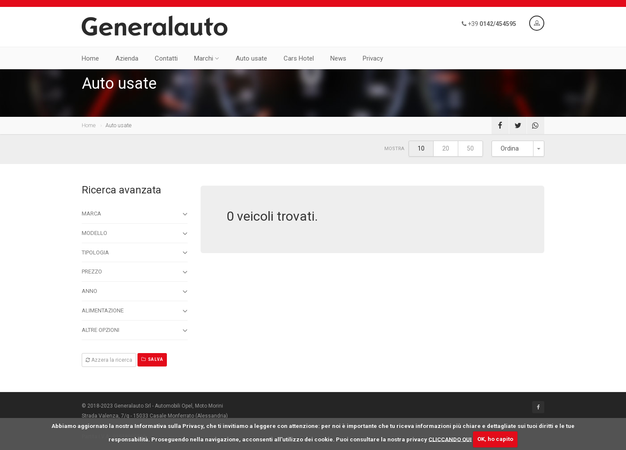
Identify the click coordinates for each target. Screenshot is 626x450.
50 (470, 148)
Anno (135, 292)
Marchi (206, 58)
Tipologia (135, 253)
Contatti (166, 58)
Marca (135, 214)
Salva (152, 359)
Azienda (126, 58)
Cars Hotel (299, 58)
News (338, 58)
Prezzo (135, 272)
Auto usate (251, 58)
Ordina (510, 148)
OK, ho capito (495, 439)
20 (445, 148)
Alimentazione (135, 311)
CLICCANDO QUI (450, 439)
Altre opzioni (135, 330)
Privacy (373, 58)
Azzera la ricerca (109, 360)
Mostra (394, 148)
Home (90, 58)
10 (421, 148)
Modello (135, 234)
